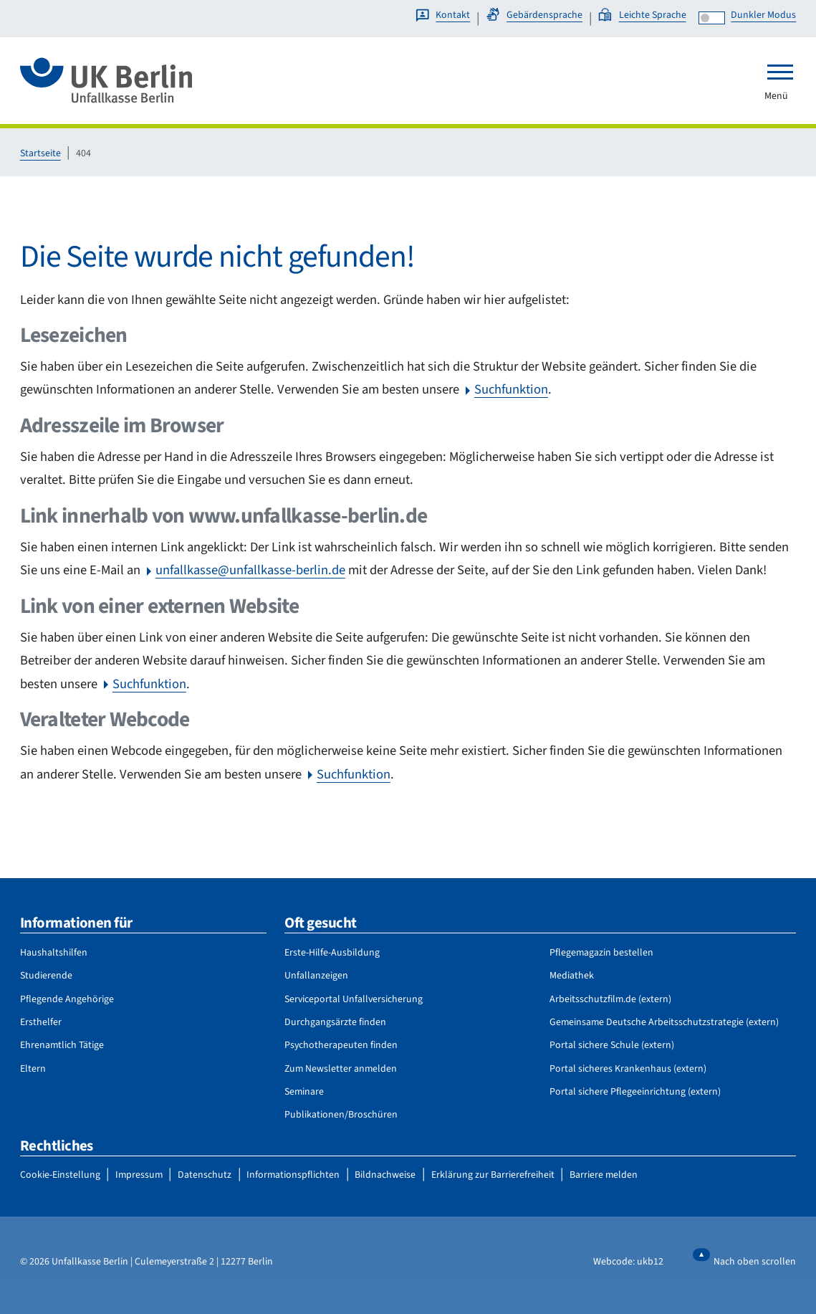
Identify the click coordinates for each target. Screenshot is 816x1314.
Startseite (40, 153)
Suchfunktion (511, 389)
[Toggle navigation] (780, 71)
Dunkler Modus (763, 15)
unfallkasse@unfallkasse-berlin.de (250, 570)
